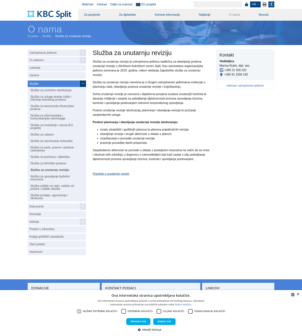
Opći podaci (37, 244)
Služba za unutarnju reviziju (49, 170)
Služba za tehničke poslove (48, 163)
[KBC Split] (51, 15)
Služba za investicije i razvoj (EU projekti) (51, 127)
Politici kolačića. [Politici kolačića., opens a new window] (183, 304)
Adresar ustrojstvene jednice (245, 85)
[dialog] (151, 313)
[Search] (217, 4)
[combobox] (293, 294)
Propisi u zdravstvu (42, 229)
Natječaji (204, 14)
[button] (151, 330)
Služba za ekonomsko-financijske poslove (52, 107)
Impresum (36, 251)
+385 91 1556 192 (236, 74)
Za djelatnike (127, 14)
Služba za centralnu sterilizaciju (50, 90)
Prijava (246, 4)
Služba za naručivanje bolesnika (51, 141)
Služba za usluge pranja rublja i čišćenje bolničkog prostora (50, 98)
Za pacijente (92, 14)
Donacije (35, 214)
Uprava (34, 75)
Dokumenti (37, 206)
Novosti (263, 14)
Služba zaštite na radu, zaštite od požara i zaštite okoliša (52, 187)
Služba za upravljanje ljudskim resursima (50, 178)
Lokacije (35, 67)
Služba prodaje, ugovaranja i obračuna (49, 197)
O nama (234, 14)
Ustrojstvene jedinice (43, 52)
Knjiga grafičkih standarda (47, 236)
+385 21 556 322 (235, 70)
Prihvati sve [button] (138, 321)
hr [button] (254, 4)
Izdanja (34, 221)
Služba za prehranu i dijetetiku (50, 156)
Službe (46, 36)
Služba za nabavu (42, 134)
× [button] (297, 294)
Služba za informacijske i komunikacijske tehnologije (47, 117)
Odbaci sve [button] (164, 321)
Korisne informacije (167, 14)
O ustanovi (37, 60)
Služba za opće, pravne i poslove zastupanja (52, 149)
